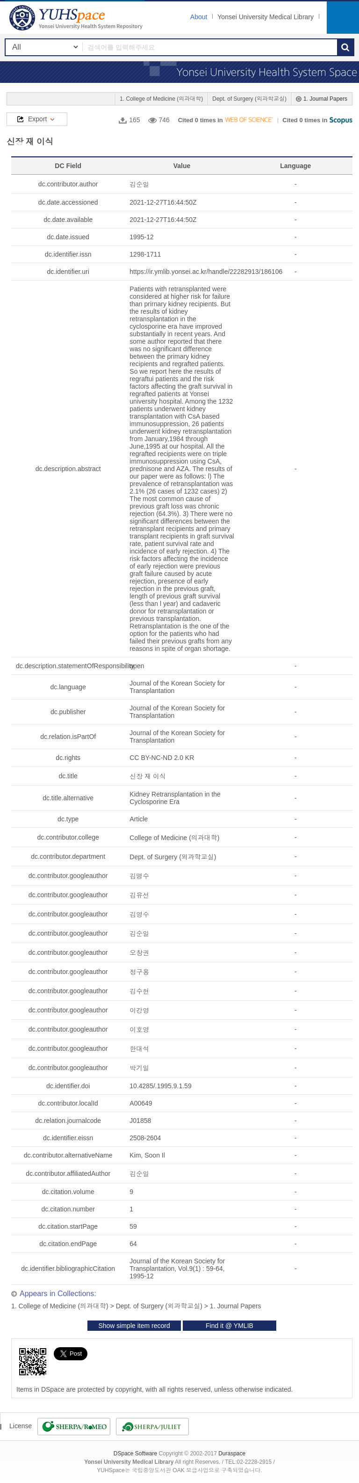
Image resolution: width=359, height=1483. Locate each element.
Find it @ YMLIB (229, 1325)
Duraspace (231, 1453)
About (199, 17)
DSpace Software (135, 1453)
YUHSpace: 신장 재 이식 (77, 17)
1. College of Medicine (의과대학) (161, 99)
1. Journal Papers (325, 99)
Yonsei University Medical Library (265, 17)
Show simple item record (134, 1325)
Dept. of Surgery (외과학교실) (249, 99)
